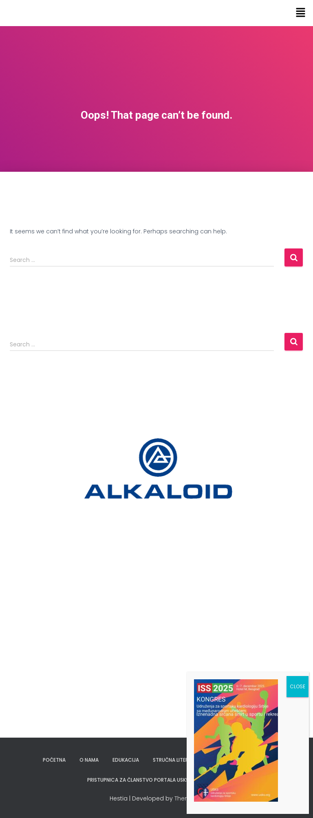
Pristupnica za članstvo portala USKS (138, 779)
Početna (54, 759)
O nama (89, 759)
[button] (301, 13)
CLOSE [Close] (297, 686)
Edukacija (125, 759)
